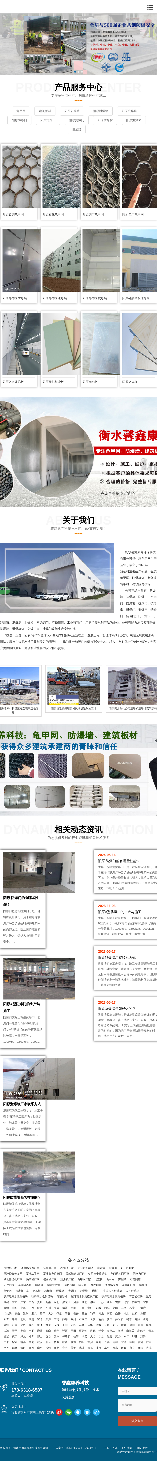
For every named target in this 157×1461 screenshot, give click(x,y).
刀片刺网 (95, 1285)
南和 (115, 1342)
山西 (31, 1307)
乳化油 (130, 1267)
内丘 (81, 1342)
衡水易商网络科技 (146, 1451)
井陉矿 (119, 1319)
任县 (107, 1342)
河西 (109, 1313)
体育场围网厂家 (30, 1267)
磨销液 (101, 1267)
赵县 (81, 1325)
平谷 (67, 1313)
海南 (48, 1302)
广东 (23, 1302)
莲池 (73, 1347)
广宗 (148, 1342)
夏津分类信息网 (52, 1273)
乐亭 (56, 1330)
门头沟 (8, 1313)
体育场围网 (111, 1285)
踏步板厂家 (67, 1279)
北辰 (23, 1319)
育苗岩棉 (62, 1296)
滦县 (39, 1330)
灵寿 (23, 1325)
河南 (76, 1302)
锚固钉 (143, 1285)
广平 (6, 1342)
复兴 (56, 1336)
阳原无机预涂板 (53, 382)
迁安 (101, 1330)
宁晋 (123, 1342)
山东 (14, 1307)
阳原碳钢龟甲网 (13, 214)
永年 (126, 1336)
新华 (109, 1319)
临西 (31, 1347)
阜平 (107, 1347)
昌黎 (6, 1336)
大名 (92, 1336)
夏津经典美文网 (13, 1273)
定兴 (123, 1347)
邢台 (48, 1342)
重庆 (148, 1296)
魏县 (23, 1342)
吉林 (118, 1302)
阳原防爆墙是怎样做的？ (22, 1197)
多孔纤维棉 (132, 1290)
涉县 (101, 1336)
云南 (81, 1307)
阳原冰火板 (130, 382)
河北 (56, 1302)
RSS (106, 1447)
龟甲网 (110, 1279)
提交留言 (137, 1421)
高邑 (31, 1325)
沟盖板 (99, 1279)
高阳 (140, 1347)
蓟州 (73, 1319)
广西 (31, 1302)
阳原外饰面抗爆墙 (95, 298)
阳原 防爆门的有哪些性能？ (119, 861)
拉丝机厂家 (10, 1267)
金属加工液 (115, 1267)
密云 (76, 1313)
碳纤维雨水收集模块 (16, 1296)
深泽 (39, 1325)
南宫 (39, 1347)
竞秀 (65, 1347)
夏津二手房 (32, 1273)
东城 (98, 1307)
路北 (148, 1325)
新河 (140, 1342)
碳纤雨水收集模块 (42, 1296)
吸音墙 (82, 1285)
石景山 (133, 1307)
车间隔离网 (24, 1285)
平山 (65, 1325)
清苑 (90, 1347)
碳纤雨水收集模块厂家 (84, 1296)
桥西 (101, 1319)
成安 (84, 1336)
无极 (56, 1325)
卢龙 (23, 1336)
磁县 (109, 1336)
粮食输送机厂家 (13, 1279)
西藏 (73, 1307)
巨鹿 (132, 1342)
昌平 (42, 1313)
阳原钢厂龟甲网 (93, 214)
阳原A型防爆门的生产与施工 (119, 912)
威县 (14, 1347)
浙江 (90, 1307)
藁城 (98, 1325)
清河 (23, 1347)
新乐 (115, 1325)
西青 (6, 1319)
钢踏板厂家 (50, 1279)
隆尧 (98, 1342)
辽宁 (126, 1302)
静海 (65, 1319)
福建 (6, 1302)
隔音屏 (39, 1285)
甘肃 (14, 1302)
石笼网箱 (135, 1279)
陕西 (39, 1307)
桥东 (56, 1342)
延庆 (84, 1313)
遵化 (92, 1330)
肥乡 (118, 1336)
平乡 (6, 1347)
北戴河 (141, 1330)
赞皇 (48, 1325)
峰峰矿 (66, 1336)
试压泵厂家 (50, 1267)
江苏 (101, 1302)
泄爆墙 (60, 1290)
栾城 (6, 1325)
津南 (14, 1319)
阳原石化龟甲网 (53, 214)
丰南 (23, 1330)
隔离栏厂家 (32, 1279)
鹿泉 (123, 1325)
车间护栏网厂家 (120, 1273)
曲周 (31, 1342)
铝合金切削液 (86, 1267)
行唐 (14, 1325)
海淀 (143, 1307)
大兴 (51, 1313)
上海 (23, 1307)
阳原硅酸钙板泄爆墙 (136, 298)
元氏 (73, 1325)
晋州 (107, 1325)
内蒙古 (136, 1302)
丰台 (123, 1307)
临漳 (76, 1336)
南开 (118, 1313)
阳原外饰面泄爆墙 (54, 298)
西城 (107, 1307)
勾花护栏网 (53, 1285)
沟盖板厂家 (128, 1285)
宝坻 (39, 1319)
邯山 (39, 1336)
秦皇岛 (111, 1330)
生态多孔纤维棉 (112, 1290)
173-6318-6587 (26, 1390)
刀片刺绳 (9, 1285)
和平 (92, 1313)
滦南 (48, 1330)
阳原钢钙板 (90, 382)
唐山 (132, 1325)
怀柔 (59, 1313)
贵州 (39, 1302)
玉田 (73, 1330)
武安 (39, 1342)
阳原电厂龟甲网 (133, 214)
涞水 (98, 1347)
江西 (109, 1302)
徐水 (115, 1347)
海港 (120, 1330)
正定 (145, 1319)
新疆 (65, 1307)
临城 (73, 1342)
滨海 (48, 1319)
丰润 (31, 1330)
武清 (31, 1319)
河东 (101, 1313)
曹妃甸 (83, 1330)
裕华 (129, 1319)
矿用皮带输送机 (97, 1273)
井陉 (137, 1319)
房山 (17, 1313)
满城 (81, 1347)
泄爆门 (72, 1290)
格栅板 (48, 1290)
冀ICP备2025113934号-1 (81, 1447)
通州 (25, 1313)
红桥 (134, 1313)
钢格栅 (37, 1290)
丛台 (48, 1336)
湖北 (84, 1302)
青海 (6, 1307)
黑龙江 (66, 1302)
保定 (56, 1347)
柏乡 (90, 1342)
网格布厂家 (139, 1273)
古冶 (6, 1330)
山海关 (130, 1330)
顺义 (34, 1313)
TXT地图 (127, 1447)
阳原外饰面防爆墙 (14, 298)
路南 (140, 1325)
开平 (14, 1330)
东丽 (143, 1313)
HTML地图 (142, 1447)
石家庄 (83, 1319)
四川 (48, 1307)
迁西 (65, 1330)
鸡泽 (143, 1336)
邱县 (134, 1336)
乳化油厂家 (67, 1267)
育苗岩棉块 (136, 1296)
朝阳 (115, 1307)
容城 (148, 1347)
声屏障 (122, 1279)
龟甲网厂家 (84, 1279)
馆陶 (14, 1342)
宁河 (56, 1319)
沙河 (48, 1347)
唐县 (132, 1347)
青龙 (151, 1330)
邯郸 (31, 1336)
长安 (92, 1319)
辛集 (90, 1325)
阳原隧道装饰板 (13, 382)
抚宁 (14, 1336)
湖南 (92, 1302)
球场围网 (69, 1285)
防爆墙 (84, 1290)
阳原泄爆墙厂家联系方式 (22, 1104)
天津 (56, 1307)
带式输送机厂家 (75, 1273)
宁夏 (145, 1302)
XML (115, 1447)
